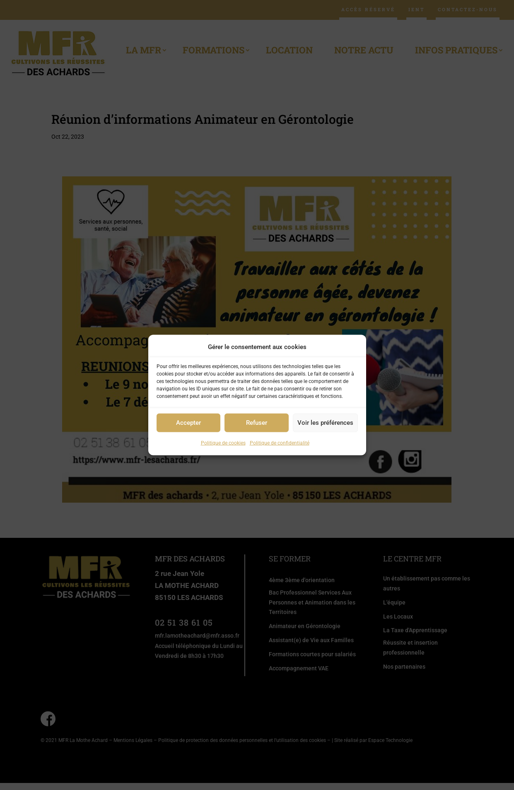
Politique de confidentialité (279, 443)
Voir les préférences (325, 422)
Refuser (256, 422)
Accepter (188, 422)
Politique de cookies (223, 443)
